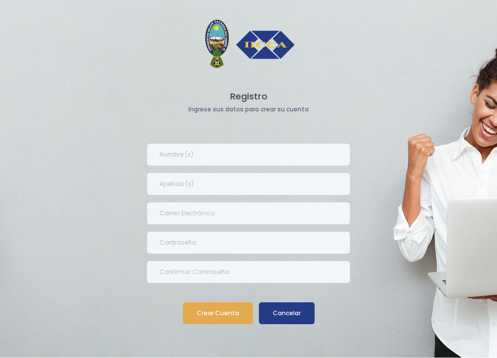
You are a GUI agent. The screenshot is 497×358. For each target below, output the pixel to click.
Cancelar (287, 313)
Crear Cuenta (218, 313)
